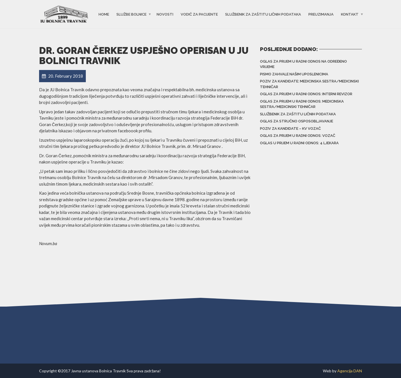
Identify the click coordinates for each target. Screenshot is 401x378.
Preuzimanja (321, 14)
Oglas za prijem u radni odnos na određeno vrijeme (303, 64)
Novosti (165, 14)
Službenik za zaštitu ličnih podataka (263, 14)
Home (104, 14)
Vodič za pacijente (199, 14)
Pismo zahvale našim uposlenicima (294, 74)
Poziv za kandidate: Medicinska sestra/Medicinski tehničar (309, 84)
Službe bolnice (131, 14)
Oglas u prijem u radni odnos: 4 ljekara (299, 143)
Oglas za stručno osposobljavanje (296, 121)
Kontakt (350, 14)
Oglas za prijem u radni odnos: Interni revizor (306, 94)
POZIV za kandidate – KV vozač (290, 128)
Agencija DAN (349, 370)
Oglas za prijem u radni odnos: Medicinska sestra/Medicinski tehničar (302, 104)
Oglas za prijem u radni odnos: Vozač (297, 135)
